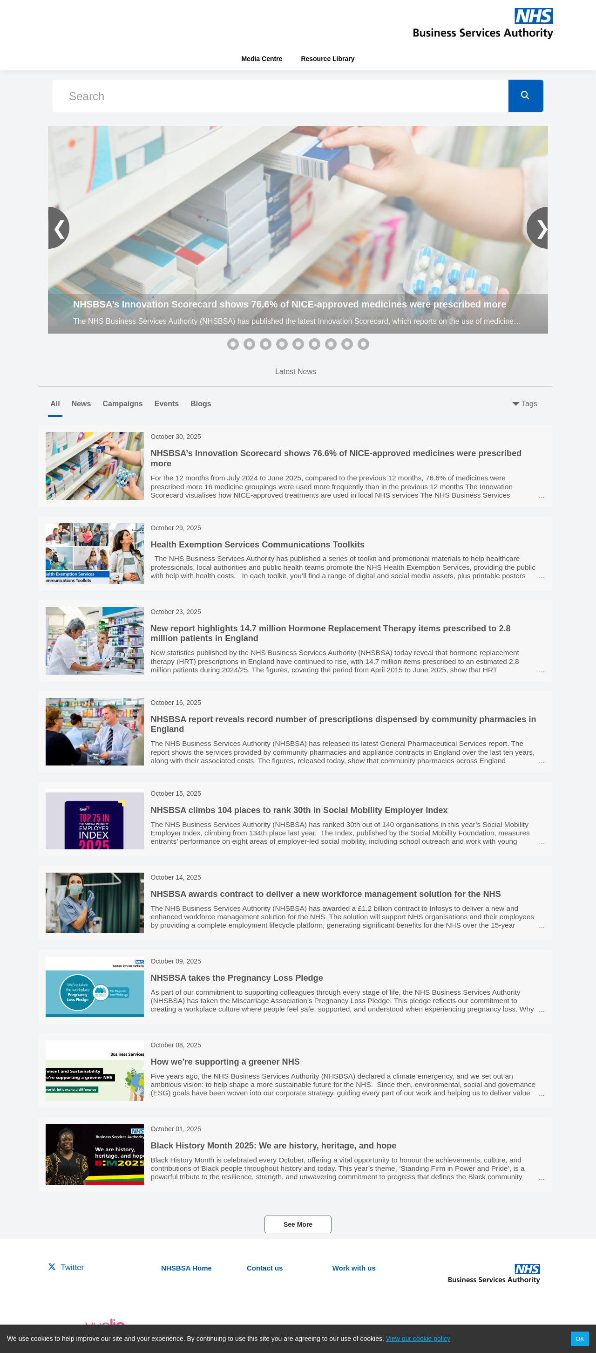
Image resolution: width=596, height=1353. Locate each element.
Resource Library (327, 58)
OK (580, 1338)
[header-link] (483, 23)
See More (298, 1224)
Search (86, 96)
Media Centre (261, 58)
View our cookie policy (418, 1338)
